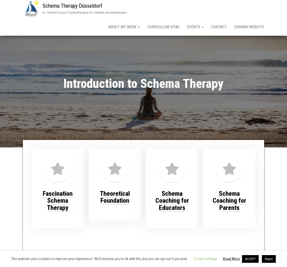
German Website (249, 27)
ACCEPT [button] (250, 259)
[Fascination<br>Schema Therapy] (57, 169)
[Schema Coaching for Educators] (172, 169)
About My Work (124, 27)
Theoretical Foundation (115, 197)
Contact (219, 27)
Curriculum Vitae (163, 27)
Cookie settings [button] (205, 259)
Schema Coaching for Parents (229, 200)
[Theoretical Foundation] (115, 169)
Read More (231, 259)
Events (195, 27)
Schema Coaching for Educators (172, 200)
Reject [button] (269, 259)
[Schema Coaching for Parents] (229, 169)
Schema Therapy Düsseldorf (72, 6)
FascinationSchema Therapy (58, 200)
